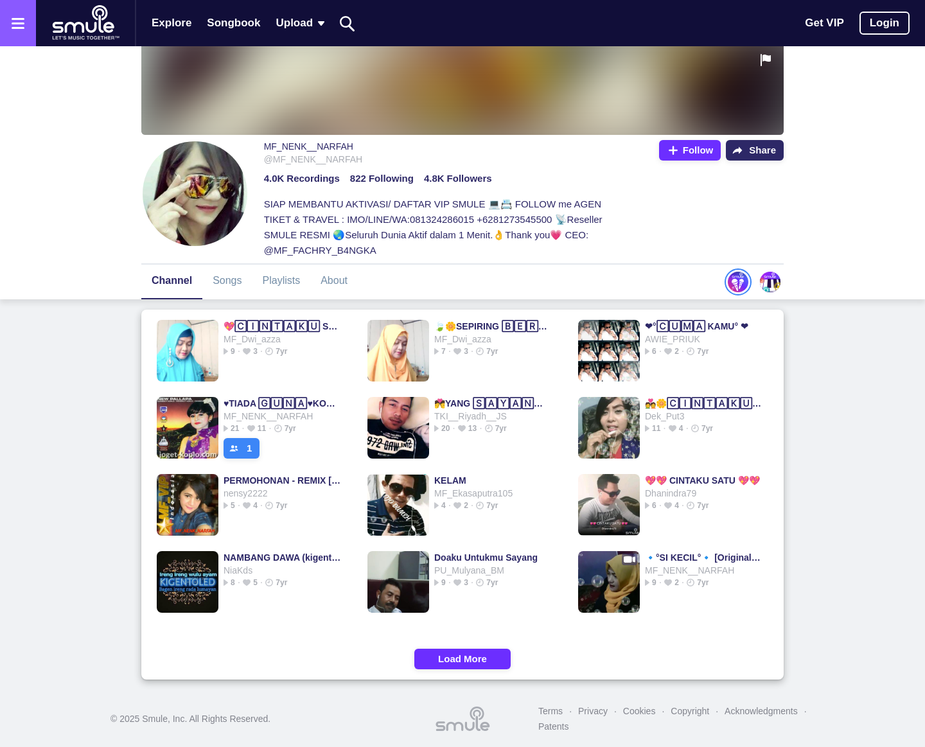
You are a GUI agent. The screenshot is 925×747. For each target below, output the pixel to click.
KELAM (450, 480)
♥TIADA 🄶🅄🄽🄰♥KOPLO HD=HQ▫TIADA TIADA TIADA (282, 403)
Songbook (233, 23)
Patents (553, 726)
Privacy (593, 711)
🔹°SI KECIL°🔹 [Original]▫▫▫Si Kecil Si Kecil (703, 557)
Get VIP (824, 23)
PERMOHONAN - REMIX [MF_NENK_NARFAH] (282, 480)
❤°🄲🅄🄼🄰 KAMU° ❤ (696, 326)
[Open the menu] (18, 23)
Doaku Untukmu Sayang (486, 557)
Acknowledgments (761, 711)
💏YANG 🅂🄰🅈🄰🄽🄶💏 (493, 403)
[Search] (347, 23)
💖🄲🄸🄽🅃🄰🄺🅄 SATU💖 (282, 326)
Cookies (639, 711)
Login (884, 23)
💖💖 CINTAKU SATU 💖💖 (702, 480)
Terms (550, 711)
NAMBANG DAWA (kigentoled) (282, 557)
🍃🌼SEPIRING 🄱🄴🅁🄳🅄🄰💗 (493, 326)
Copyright (690, 711)
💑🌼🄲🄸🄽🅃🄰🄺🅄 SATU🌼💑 (703, 403)
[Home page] (85, 23)
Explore (171, 23)
